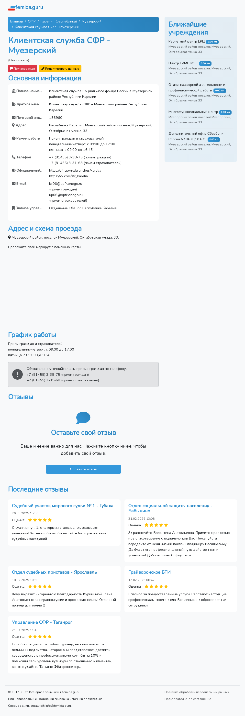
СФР (32, 21)
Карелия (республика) (59, 21)
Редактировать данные (60, 68)
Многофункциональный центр (193, 111)
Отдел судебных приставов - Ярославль (54, 572)
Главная (16, 21)
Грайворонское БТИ (149, 572)
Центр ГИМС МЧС (183, 63)
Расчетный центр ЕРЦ (186, 41)
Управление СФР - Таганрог (42, 622)
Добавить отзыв (83, 469)
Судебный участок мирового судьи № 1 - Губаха (62, 506)
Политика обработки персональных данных (197, 692)
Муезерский (91, 21)
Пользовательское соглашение (188, 699)
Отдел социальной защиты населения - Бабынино (170, 508)
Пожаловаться (22, 68)
